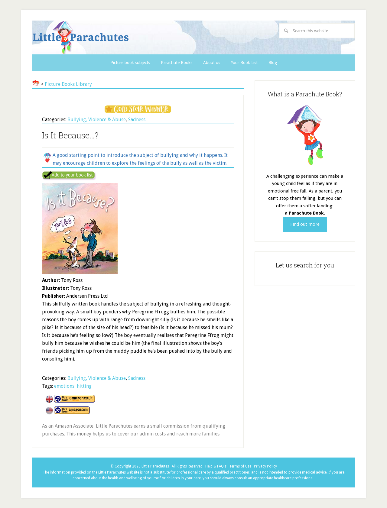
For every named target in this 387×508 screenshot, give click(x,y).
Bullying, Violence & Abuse (96, 119)
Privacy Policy (265, 466)
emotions (64, 386)
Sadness (136, 119)
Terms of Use (240, 466)
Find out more (305, 224)
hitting (84, 386)
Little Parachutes (132, 37)
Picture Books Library (68, 84)
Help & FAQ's (215, 466)
